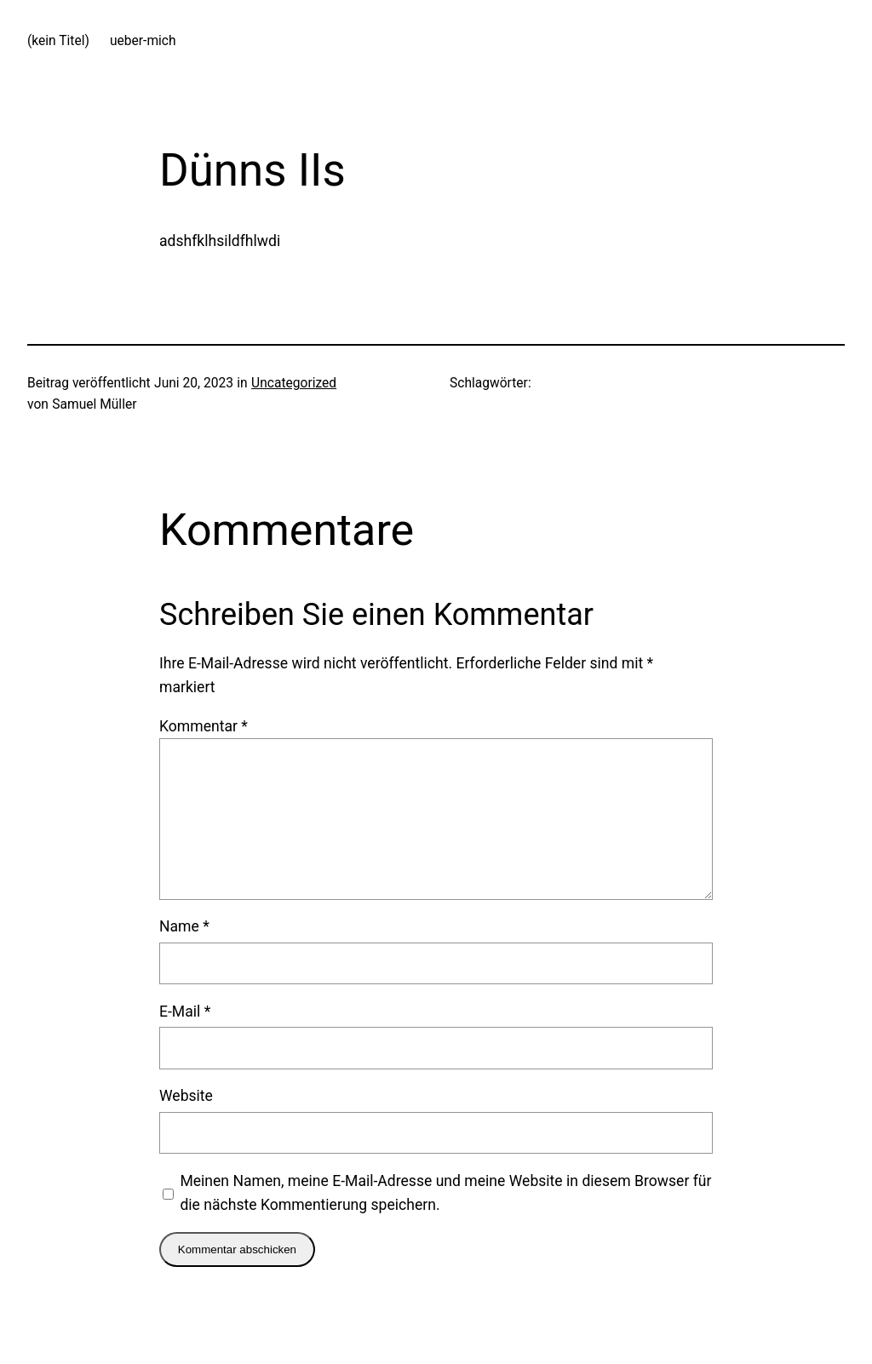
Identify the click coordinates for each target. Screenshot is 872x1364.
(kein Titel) (58, 41)
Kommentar (203, 726)
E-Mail (184, 1011)
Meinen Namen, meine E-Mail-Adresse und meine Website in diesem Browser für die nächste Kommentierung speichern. (445, 1192)
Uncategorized (293, 383)
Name (184, 926)
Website (186, 1095)
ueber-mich (143, 41)
